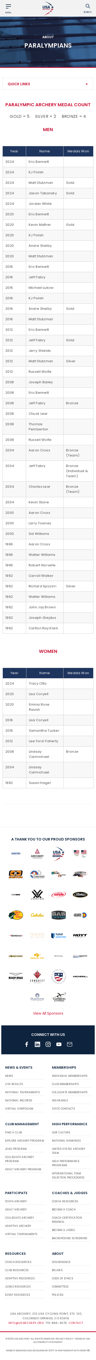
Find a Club (13, 1132)
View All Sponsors (48, 1013)
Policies (58, 1295)
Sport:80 (85, 1350)
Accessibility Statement (47, 1342)
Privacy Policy (64, 1338)
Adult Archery (16, 1210)
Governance (61, 1262)
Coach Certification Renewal (67, 1220)
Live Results (14, 1084)
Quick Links (19, 84)
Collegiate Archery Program (19, 1159)
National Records (18, 1100)
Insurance (60, 1100)
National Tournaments (22, 1092)
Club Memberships (65, 1084)
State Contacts (63, 1109)
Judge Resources (18, 1287)
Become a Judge (63, 1230)
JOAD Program (16, 1149)
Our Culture (61, 1132)
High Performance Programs (65, 1163)
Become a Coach (64, 1210)
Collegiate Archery (19, 1218)
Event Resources (17, 1295)
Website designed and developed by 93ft (30, 1350)
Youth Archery (16, 1201)
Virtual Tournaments (21, 1234)
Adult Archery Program (23, 1169)
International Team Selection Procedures (68, 1176)
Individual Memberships (70, 1076)
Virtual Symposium (19, 1109)
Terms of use (82, 1338)
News (9, 1076)
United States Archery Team (68, 1151)
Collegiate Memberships (70, 1092)
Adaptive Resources (20, 1278)
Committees (60, 1287)
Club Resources (17, 1270)
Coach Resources (65, 1201)
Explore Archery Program (24, 1141)
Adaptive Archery (18, 1226)
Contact (76, 1323)
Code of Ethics (62, 1278)
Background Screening (70, 1238)
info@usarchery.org (26, 1323)
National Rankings (66, 1141)
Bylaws (57, 1270)
